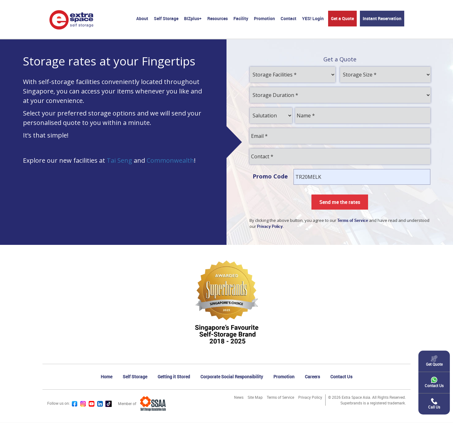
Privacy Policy (310, 397)
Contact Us (341, 377)
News (238, 397)
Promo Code (270, 176)
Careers (312, 377)
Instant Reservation (382, 18)
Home (106, 377)
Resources (217, 18)
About (142, 18)
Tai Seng (119, 160)
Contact (288, 18)
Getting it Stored (174, 377)
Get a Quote (342, 18)
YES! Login (313, 18)
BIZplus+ (193, 18)
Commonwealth (170, 160)
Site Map (255, 397)
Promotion (264, 18)
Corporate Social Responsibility (231, 377)
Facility (240, 18)
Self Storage (166, 18)
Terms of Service (280, 397)
